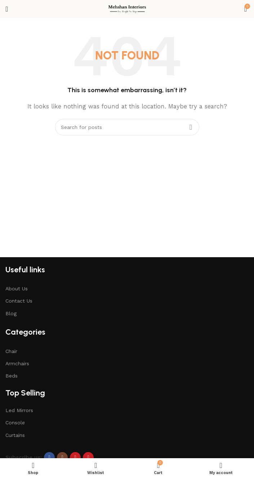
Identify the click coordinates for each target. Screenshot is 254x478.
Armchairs (17, 363)
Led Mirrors (19, 410)
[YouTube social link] (75, 457)
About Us (16, 288)
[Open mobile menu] (7, 9)
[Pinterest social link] (88, 457)
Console (15, 422)
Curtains (15, 435)
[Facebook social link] (49, 457)
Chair (11, 351)
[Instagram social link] (62, 457)
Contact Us (18, 301)
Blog (11, 313)
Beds (11, 376)
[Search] (127, 127)
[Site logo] (127, 8)
